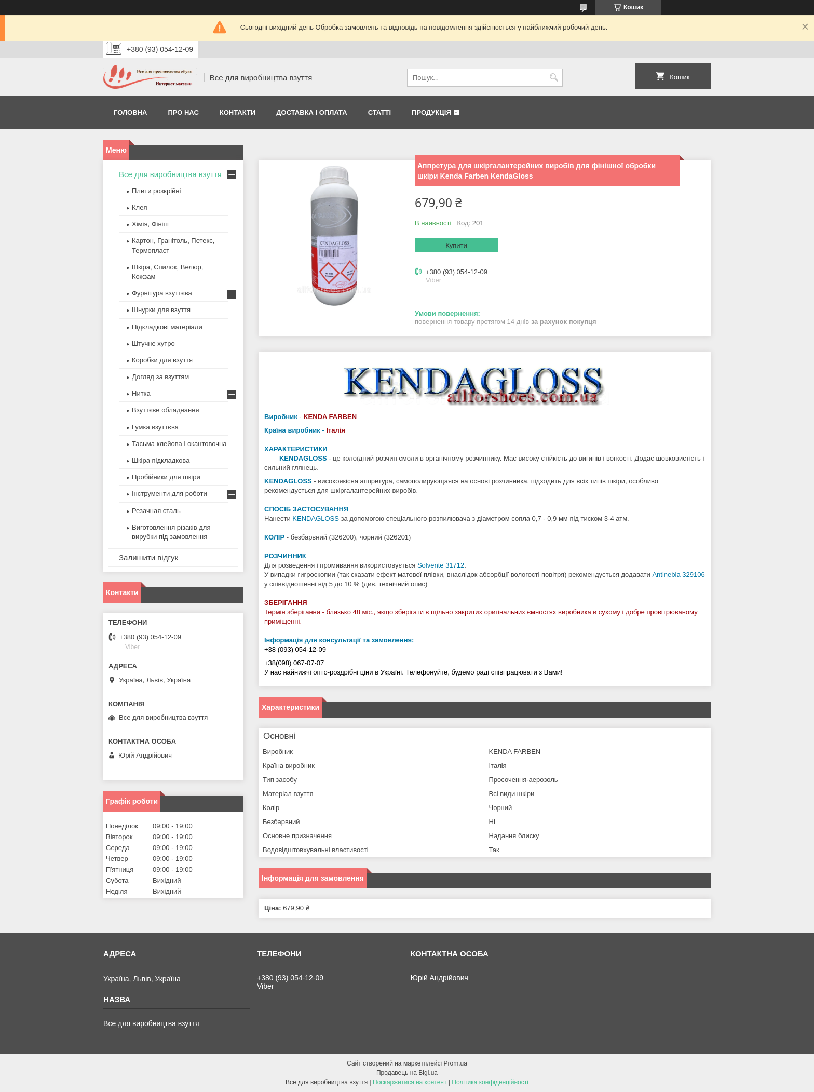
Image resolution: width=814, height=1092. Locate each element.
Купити (456, 245)
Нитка (141, 393)
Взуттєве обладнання (165, 410)
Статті (379, 112)
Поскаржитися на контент (409, 1082)
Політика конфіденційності (490, 1082)
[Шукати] (554, 78)
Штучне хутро (153, 343)
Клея (139, 207)
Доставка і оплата (311, 112)
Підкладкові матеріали (167, 327)
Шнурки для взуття (161, 310)
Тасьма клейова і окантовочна (179, 444)
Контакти (238, 112)
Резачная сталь (156, 511)
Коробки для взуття (162, 360)
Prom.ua (455, 1063)
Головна (130, 112)
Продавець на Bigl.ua (407, 1072)
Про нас (183, 112)
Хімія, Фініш (150, 224)
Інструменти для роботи (169, 493)
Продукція (431, 112)
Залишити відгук (148, 557)
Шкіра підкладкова (160, 460)
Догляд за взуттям (160, 377)
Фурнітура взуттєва (162, 293)
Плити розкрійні (156, 191)
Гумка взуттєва (155, 427)
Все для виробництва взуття (170, 174)
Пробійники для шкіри (166, 477)
